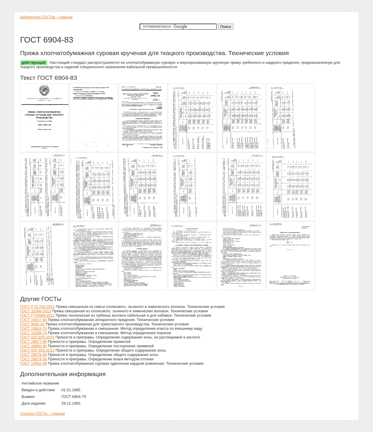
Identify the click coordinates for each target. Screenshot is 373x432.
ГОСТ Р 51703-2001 (37, 306)
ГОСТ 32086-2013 (35, 311)
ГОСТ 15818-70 (33, 328)
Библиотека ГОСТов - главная (46, 17)
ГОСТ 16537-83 (33, 320)
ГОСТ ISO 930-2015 (37, 337)
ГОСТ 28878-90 (33, 354)
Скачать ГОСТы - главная (42, 413)
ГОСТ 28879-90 (33, 359)
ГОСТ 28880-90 (33, 346)
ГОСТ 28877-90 (33, 341)
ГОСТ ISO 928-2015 (37, 350)
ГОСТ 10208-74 (33, 333)
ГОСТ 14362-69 (33, 363)
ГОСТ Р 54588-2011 (37, 315)
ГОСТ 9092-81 (32, 324)
